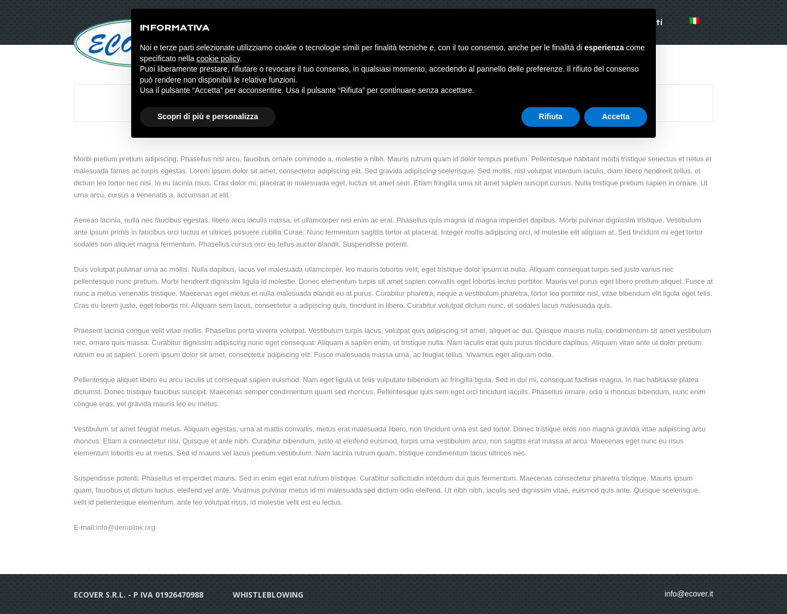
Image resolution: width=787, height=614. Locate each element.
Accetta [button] (616, 116)
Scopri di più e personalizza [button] (207, 116)
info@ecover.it (689, 593)
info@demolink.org (125, 527)
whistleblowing (268, 594)
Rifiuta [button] (551, 116)
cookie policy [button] (218, 58)
